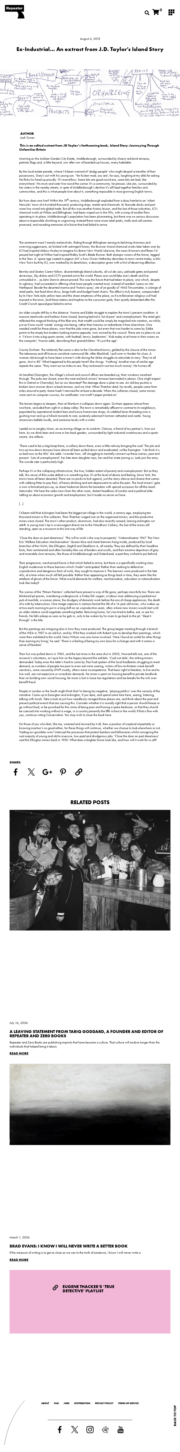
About (45, 1403)
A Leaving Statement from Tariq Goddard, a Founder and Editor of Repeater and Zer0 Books (86, 1033)
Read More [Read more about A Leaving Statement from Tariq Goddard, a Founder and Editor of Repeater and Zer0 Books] (19, 1053)
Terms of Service (128, 1403)
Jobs (66, 1403)
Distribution (82, 1403)
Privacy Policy (104, 1403)
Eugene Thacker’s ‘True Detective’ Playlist (88, 1289)
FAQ (56, 1403)
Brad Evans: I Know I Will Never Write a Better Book (69, 1246)
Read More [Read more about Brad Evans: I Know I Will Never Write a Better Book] (19, 1260)
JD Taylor (70, 145)
